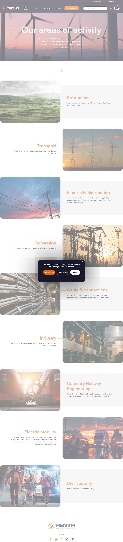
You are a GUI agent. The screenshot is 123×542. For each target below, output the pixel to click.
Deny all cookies (62, 272)
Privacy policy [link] (61, 277)
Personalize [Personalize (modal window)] (75, 272)
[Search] (95, 8)
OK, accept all (49, 272)
